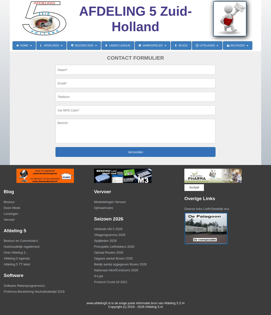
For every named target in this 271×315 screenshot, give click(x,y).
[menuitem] (45, 202)
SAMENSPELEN (152, 45)
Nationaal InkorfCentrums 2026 (116, 270)
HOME (24, 45)
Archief (194, 187)
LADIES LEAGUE (117, 45)
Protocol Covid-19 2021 (110, 282)
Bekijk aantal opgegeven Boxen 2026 (120, 264)
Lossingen (11, 214)
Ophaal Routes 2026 (108, 252)
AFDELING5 (51, 45)
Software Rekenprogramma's (24, 286)
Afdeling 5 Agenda (17, 258)
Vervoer (9, 219)
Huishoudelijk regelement (22, 246)
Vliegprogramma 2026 (109, 235)
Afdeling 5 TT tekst (17, 264)
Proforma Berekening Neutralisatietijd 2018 (34, 291)
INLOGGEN (237, 45)
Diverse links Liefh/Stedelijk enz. (207, 209)
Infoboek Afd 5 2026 (108, 229)
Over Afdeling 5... (16, 252)
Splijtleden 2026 (105, 241)
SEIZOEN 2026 (84, 45)
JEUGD (181, 45)
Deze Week (12, 208)
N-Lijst (98, 276)
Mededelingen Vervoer (110, 202)
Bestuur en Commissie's (21, 241)
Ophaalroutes (103, 208)
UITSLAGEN (207, 45)
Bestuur (9, 202)
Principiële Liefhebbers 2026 (114, 246)
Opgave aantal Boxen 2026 (113, 258)
